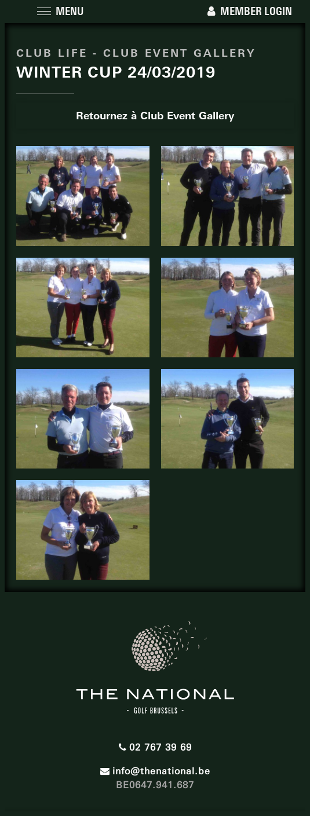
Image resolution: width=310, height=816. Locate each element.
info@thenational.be (155, 768)
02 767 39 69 (155, 745)
